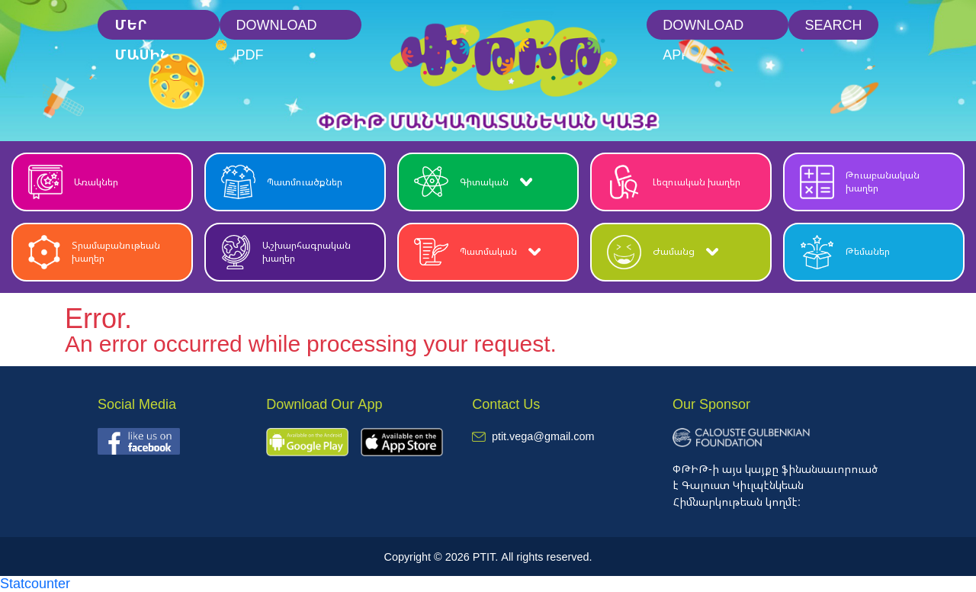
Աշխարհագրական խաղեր (286, 252)
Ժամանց (662, 252)
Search (833, 24)
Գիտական (473, 182)
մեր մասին (141, 27)
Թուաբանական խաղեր (860, 182)
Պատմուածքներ (281, 182)
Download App (703, 27)
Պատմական (477, 252)
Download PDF (276, 27)
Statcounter (35, 583)
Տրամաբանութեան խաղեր (94, 252)
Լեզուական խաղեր (673, 182)
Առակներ (73, 182)
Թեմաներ (845, 252)
